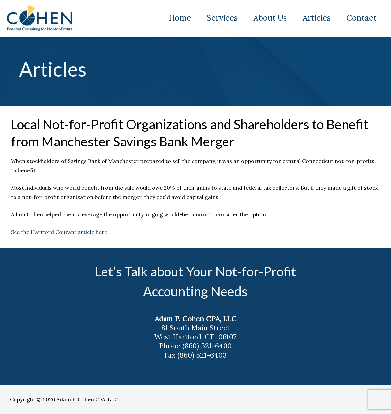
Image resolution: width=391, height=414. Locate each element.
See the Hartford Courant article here (60, 232)
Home (180, 18)
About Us (270, 18)
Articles (317, 18)
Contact (361, 18)
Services (222, 18)
